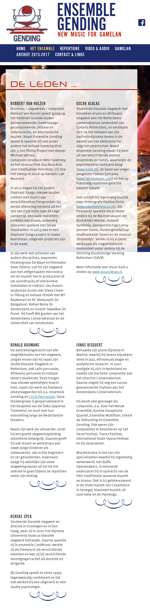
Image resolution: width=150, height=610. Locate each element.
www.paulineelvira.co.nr (96, 206)
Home (21, 48)
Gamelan (123, 48)
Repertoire (70, 48)
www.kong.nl (87, 169)
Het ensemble (42, 48)
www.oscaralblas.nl (107, 271)
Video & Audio (97, 48)
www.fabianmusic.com (95, 178)
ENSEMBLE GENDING (86, 18)
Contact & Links (70, 54)
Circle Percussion (42, 396)
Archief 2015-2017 (33, 54)
